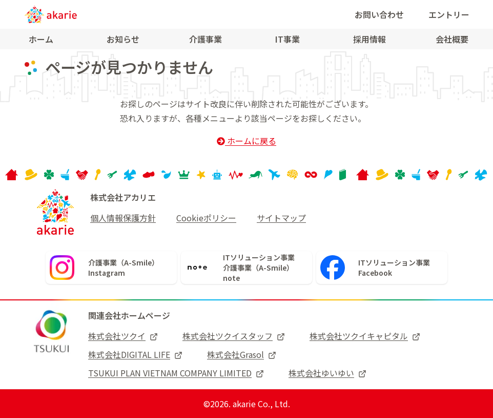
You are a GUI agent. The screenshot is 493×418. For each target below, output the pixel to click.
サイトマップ (281, 218)
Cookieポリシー (206, 218)
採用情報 (369, 39)
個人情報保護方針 (123, 218)
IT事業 (287, 39)
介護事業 (205, 39)
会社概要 (452, 39)
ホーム (41, 39)
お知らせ (123, 39)
